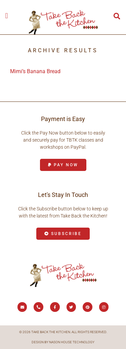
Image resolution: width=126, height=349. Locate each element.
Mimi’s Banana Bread (35, 71)
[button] (6, 15)
